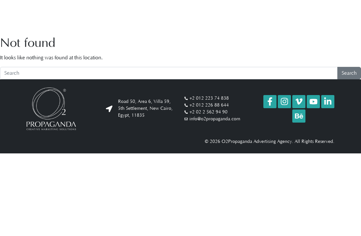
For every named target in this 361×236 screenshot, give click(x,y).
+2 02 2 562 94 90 (208, 112)
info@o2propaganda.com (214, 119)
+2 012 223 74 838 (209, 98)
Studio (272, 16)
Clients (294, 16)
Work (252, 16)
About (184, 16)
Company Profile (218, 16)
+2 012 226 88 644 (209, 105)
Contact (318, 16)
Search (349, 73)
